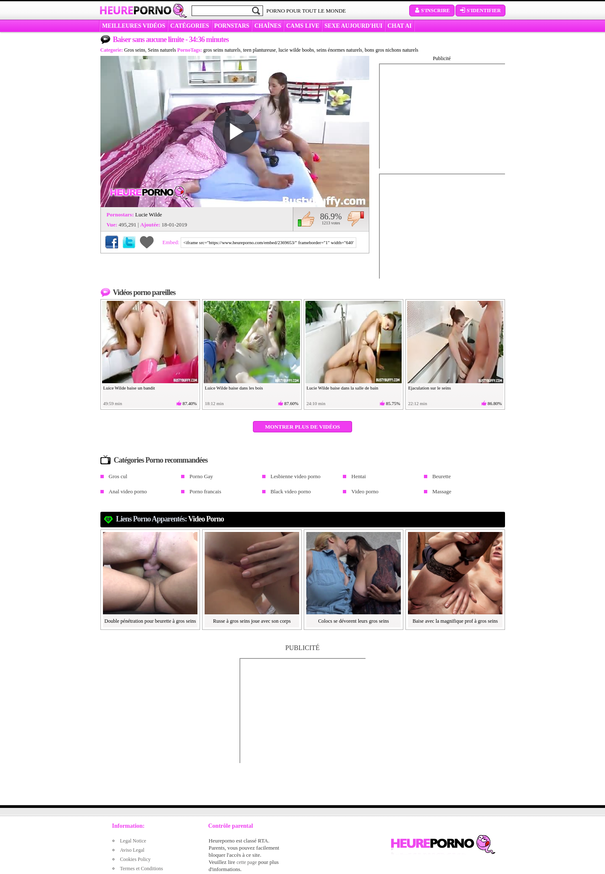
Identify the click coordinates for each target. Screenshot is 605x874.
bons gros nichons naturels (391, 50)
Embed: (172, 242)
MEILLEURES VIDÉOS (133, 26)
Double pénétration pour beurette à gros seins (150, 621)
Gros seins (134, 50)
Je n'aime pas (355, 218)
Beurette (441, 476)
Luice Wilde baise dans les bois (234, 387)
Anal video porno (128, 491)
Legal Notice (133, 841)
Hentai (358, 476)
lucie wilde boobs (296, 50)
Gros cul (118, 476)
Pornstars (232, 26)
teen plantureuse (259, 50)
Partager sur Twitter (129, 242)
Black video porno (291, 491)
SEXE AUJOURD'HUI (353, 26)
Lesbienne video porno (296, 476)
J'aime (306, 218)
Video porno (365, 491)
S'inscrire (432, 10)
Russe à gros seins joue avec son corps (252, 621)
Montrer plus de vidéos (302, 427)
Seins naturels (162, 50)
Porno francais (205, 491)
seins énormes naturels (339, 50)
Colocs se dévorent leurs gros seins (353, 621)
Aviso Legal (132, 850)
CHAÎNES (267, 26)
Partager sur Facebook (111, 242)
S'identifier (480, 10)
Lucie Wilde (148, 214)
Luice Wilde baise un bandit (129, 387)
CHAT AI (399, 26)
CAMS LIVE (302, 26)
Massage (442, 491)
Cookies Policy (135, 859)
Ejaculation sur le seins (429, 387)
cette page (247, 862)
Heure (135, 10)
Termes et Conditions (141, 868)
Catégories (189, 26)
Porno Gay (201, 476)
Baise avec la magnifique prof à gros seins (455, 621)
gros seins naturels (222, 50)
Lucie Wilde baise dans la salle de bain (343, 387)
